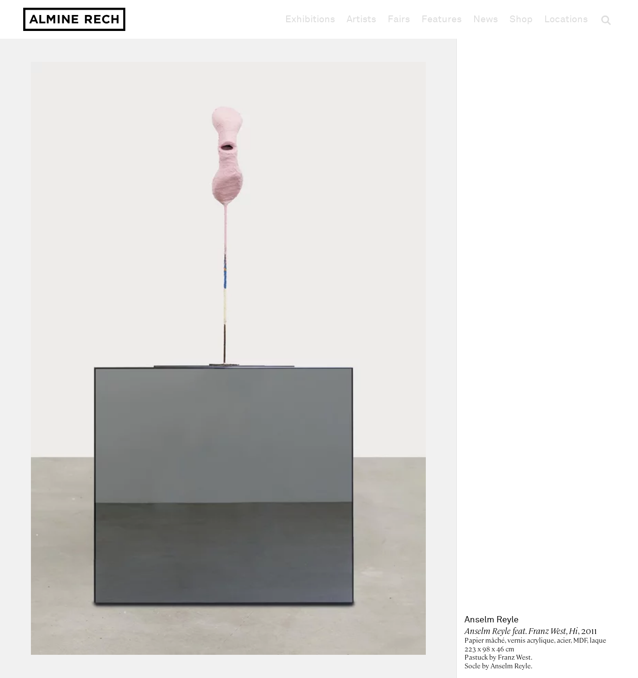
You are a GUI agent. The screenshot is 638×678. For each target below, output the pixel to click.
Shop (521, 19)
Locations (566, 19)
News (485, 19)
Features (441, 19)
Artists (361, 19)
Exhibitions (310, 19)
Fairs (399, 19)
